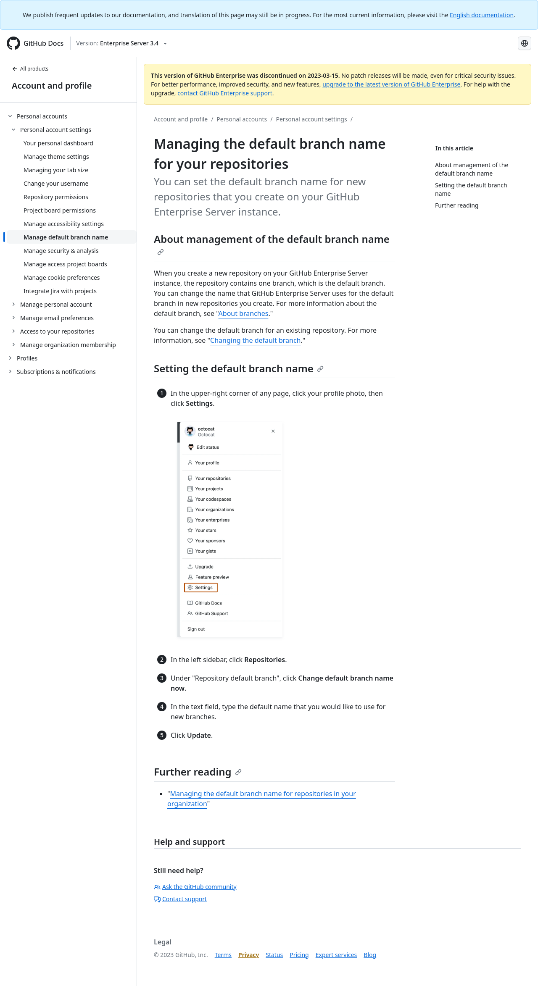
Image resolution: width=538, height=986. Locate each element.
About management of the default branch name (272, 243)
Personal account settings (311, 119)
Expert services (336, 955)
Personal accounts (241, 119)
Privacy (248, 955)
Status (274, 955)
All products (30, 68)
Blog (370, 955)
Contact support (180, 899)
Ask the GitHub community (195, 887)
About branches (244, 313)
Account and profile (52, 85)
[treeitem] (72, 230)
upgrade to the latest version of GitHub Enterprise (391, 84)
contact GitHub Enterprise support (224, 93)
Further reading (198, 771)
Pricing (299, 955)
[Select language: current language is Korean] (524, 43)
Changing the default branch (255, 340)
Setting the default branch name (239, 368)
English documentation (482, 15)
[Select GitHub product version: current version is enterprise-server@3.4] (121, 43)
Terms (223, 955)
